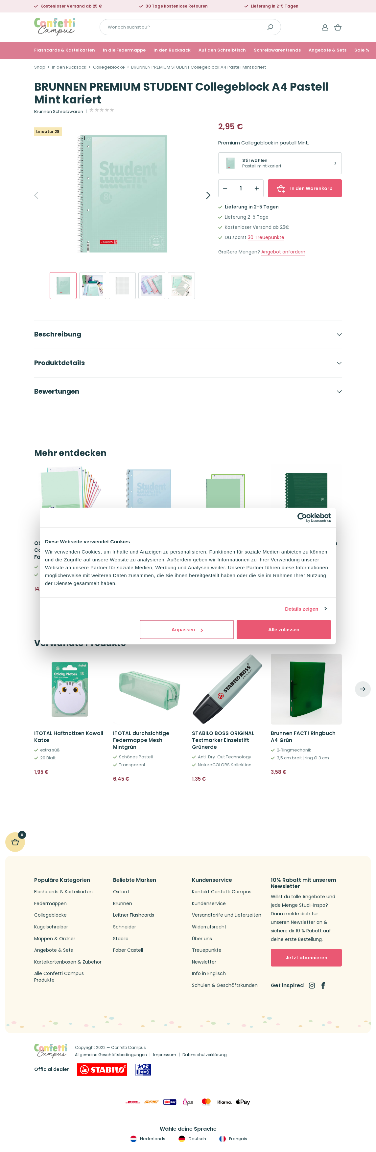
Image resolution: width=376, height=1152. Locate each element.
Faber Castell (128, 950)
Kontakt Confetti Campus (221, 892)
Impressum (164, 1054)
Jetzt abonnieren (306, 957)
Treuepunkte (266, 237)
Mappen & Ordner (54, 939)
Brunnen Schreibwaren (58, 112)
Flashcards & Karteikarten (64, 50)
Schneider (124, 927)
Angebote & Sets (327, 50)
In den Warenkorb (305, 188)
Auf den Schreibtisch (222, 50)
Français (232, 1139)
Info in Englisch (209, 973)
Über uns (202, 939)
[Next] (201, 195)
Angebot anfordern (283, 252)
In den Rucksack (172, 50)
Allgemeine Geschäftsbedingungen (111, 1054)
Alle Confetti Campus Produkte (59, 976)
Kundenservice (209, 904)
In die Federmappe (124, 50)
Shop (39, 67)
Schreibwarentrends (277, 50)
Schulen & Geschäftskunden (225, 985)
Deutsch (191, 1139)
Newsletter (204, 962)
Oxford (121, 892)
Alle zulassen (283, 629)
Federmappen (50, 904)
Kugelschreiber (51, 927)
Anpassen (187, 629)
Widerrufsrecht (209, 927)
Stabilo (121, 939)
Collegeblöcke (109, 67)
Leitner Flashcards (133, 915)
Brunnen (122, 904)
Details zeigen (301, 608)
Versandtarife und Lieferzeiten (226, 915)
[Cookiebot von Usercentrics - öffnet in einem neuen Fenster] (302, 517)
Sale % (361, 50)
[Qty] (241, 188)
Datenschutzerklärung (204, 1054)
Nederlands (147, 1139)
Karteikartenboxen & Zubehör (68, 962)
